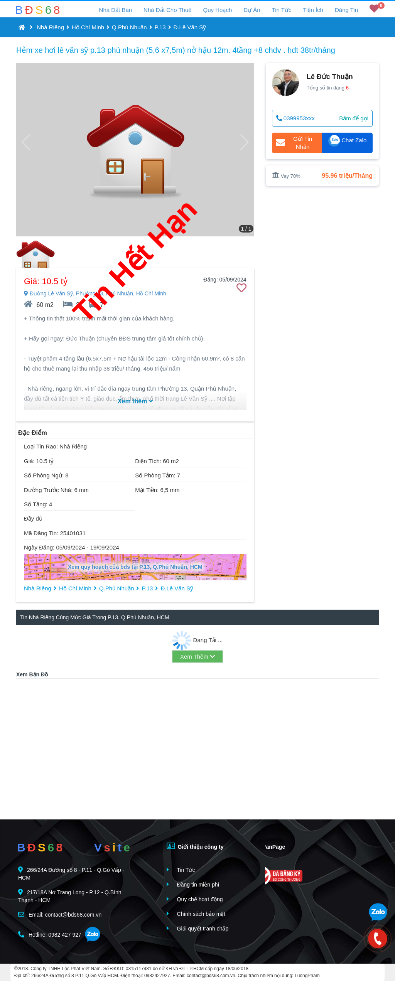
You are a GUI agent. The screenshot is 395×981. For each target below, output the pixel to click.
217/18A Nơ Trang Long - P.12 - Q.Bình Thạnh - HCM (70, 896)
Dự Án (251, 10)
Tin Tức (282, 10)
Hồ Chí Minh (88, 27)
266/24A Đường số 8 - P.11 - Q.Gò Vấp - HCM (71, 873)
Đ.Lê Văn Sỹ (190, 27)
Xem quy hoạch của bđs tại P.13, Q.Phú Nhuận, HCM (135, 567)
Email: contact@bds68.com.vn (59, 914)
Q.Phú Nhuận (129, 27)
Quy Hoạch (217, 10)
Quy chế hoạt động (195, 899)
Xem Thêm (197, 656)
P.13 (160, 27)
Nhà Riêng (50, 27)
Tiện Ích (313, 10)
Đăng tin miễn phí (193, 884)
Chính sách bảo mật (196, 913)
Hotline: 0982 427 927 (49, 934)
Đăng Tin (346, 10)
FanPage (268, 846)
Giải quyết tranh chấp (198, 928)
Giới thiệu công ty (195, 846)
